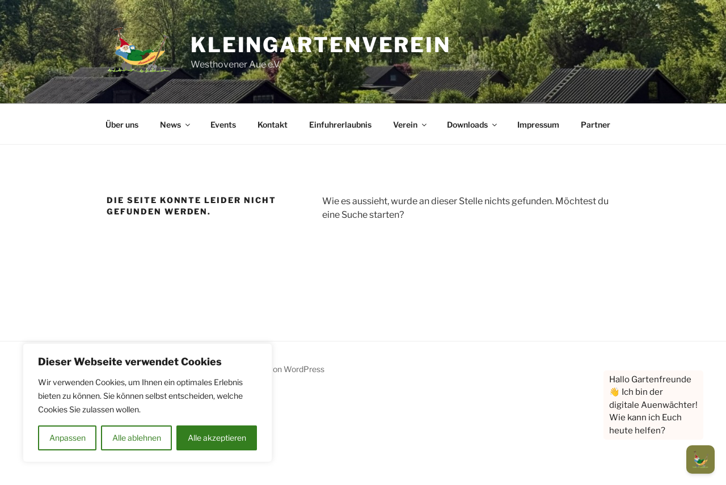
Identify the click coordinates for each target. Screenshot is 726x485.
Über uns (121, 124)
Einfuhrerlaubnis (340, 124)
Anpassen (67, 437)
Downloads (473, 124)
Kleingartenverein (321, 44)
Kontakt (273, 124)
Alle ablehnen (136, 437)
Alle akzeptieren (217, 437)
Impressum (538, 124)
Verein (410, 124)
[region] (147, 402)
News (176, 124)
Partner (595, 124)
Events (223, 124)
